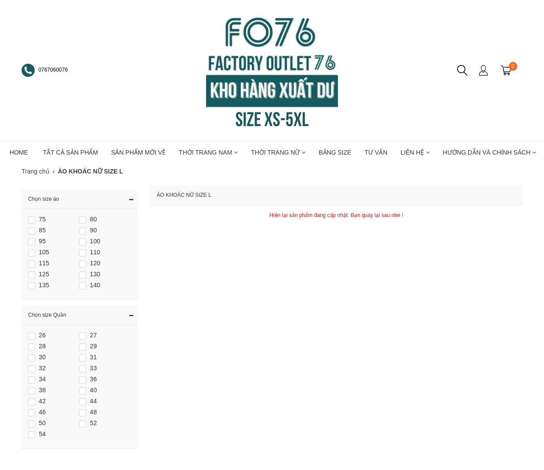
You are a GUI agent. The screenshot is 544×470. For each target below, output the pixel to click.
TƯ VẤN (376, 152)
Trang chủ (36, 171)
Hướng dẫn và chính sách (490, 152)
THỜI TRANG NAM (208, 152)
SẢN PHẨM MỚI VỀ (138, 152)
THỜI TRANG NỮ (278, 152)
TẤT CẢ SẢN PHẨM (70, 152)
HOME (19, 152)
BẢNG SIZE (335, 152)
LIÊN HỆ (415, 152)
